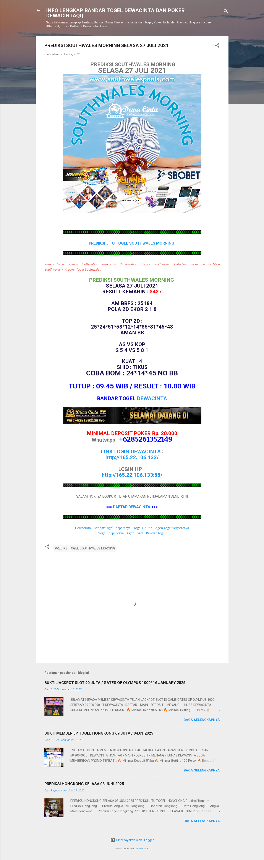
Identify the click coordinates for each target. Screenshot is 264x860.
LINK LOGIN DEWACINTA (131, 452)
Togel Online (142, 528)
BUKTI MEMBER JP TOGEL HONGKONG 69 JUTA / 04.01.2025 (98, 733)
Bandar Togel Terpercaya (112, 528)
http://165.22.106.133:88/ (132, 475)
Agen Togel (135, 533)
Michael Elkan (141, 848)
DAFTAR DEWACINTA (131, 507)
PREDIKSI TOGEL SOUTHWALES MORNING (85, 548)
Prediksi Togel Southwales (83, 269)
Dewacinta (83, 528)
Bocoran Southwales (155, 264)
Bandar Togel (156, 533)
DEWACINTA (152, 398)
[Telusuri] (225, 11)
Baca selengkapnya (202, 720)
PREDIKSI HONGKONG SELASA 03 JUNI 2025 (84, 783)
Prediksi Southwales (82, 264)
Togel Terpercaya (111, 533)
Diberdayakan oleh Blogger (132, 840)
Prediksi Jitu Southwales (118, 264)
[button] (217, 46)
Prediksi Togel (54, 264)
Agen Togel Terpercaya (172, 528)
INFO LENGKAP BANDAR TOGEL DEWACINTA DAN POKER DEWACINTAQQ (115, 13)
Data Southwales (186, 264)
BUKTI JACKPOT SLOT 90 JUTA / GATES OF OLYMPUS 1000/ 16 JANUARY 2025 (114, 682)
